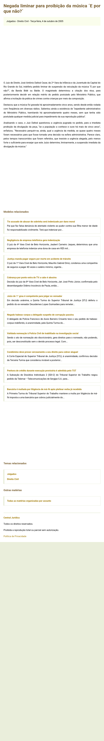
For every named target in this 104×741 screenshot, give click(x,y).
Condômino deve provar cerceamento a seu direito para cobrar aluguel (42, 352)
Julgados (11, 474)
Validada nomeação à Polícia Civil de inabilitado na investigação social (42, 333)
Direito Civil (13, 479)
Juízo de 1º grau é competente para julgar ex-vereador (34, 296)
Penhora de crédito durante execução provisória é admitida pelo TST (41, 370)
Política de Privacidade (15, 536)
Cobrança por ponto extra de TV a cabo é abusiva (32, 277)
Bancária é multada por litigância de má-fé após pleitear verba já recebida (44, 389)
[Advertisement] (26, 52)
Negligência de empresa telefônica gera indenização (33, 240)
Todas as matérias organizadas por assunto (29, 501)
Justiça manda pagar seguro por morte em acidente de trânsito (39, 259)
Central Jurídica (12, 517)
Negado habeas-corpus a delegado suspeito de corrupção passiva (40, 314)
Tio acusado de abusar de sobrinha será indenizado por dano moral (41, 221)
